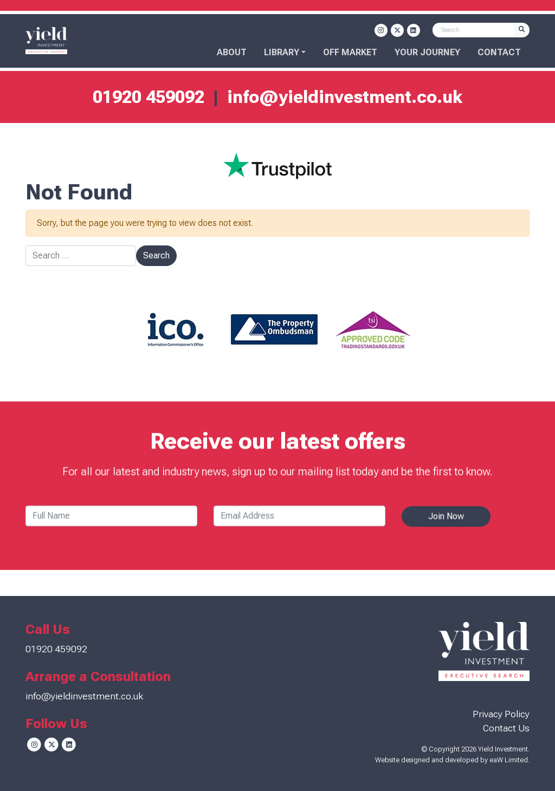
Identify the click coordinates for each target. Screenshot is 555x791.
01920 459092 (148, 97)
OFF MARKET (350, 52)
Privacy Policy (501, 714)
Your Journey (427, 52)
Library (281, 52)
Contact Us (506, 728)
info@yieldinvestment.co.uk (344, 97)
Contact (499, 52)
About (232, 52)
